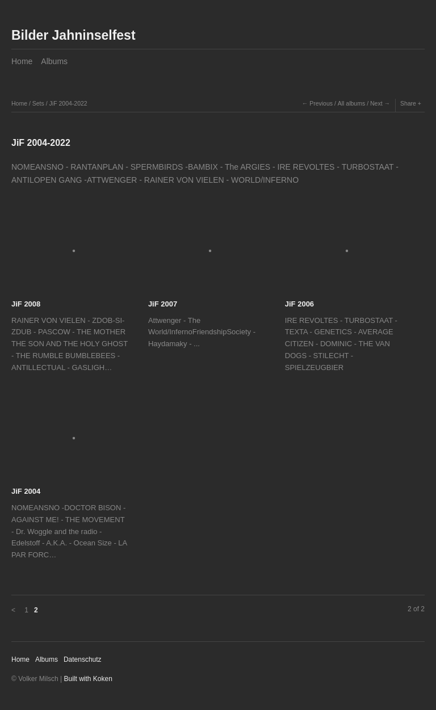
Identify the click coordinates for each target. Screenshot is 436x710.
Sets (38, 103)
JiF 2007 (162, 304)
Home (21, 61)
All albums (351, 103)
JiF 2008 (25, 304)
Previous (321, 103)
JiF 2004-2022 (68, 103)
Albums (54, 61)
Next (376, 103)
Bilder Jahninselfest (73, 35)
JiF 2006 (299, 304)
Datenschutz (83, 659)
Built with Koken (88, 679)
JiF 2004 (25, 491)
